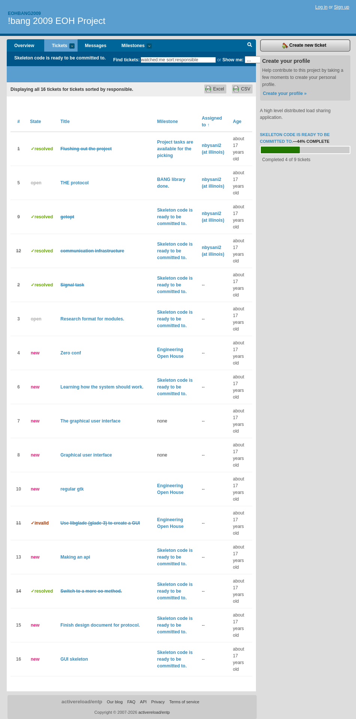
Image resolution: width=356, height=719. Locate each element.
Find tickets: (126, 59)
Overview (24, 45)
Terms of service (184, 702)
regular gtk (72, 489)
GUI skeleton (74, 659)
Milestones (133, 46)
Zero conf (70, 353)
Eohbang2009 (24, 13)
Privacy (158, 702)
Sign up (341, 7)
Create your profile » (285, 93)
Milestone (167, 121)
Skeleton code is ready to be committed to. (60, 58)
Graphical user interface (86, 455)
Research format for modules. (92, 319)
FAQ (131, 702)
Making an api (75, 557)
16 (18, 659)
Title (64, 121)
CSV (245, 89)
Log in (321, 7)
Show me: (233, 59)
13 (18, 557)
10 (18, 489)
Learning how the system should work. (101, 387)
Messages (95, 45)
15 (18, 625)
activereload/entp (81, 701)
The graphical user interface (90, 421)
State (35, 121)
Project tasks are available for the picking (175, 148)
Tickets (59, 46)
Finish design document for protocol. (100, 625)
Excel (218, 89)
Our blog (115, 702)
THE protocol (74, 182)
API (143, 702)
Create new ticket (304, 46)
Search (250, 45)
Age (237, 121)
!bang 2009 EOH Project (56, 21)
